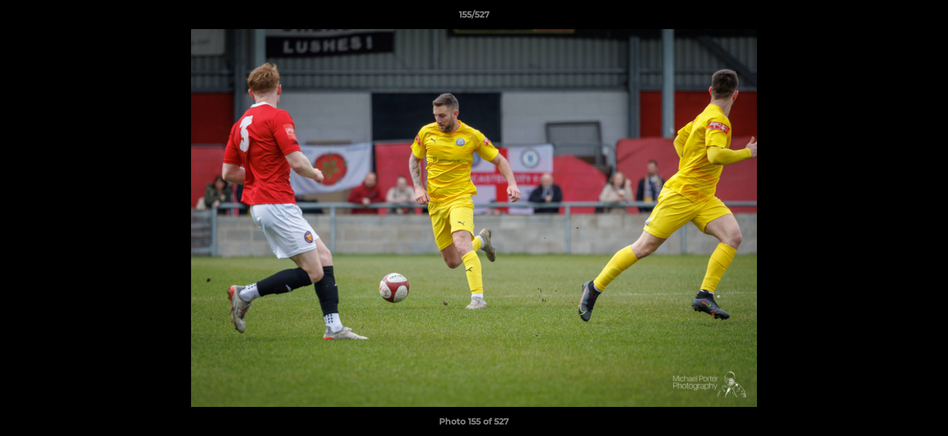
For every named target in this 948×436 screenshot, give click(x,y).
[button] (926, 17)
